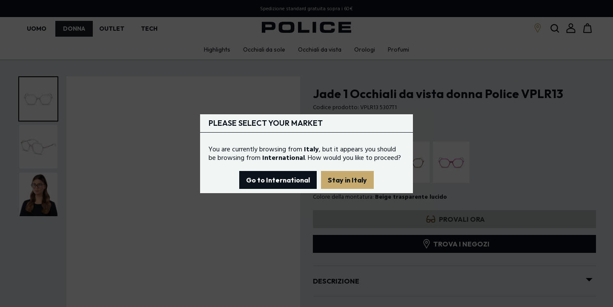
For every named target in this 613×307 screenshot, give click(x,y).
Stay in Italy (347, 180)
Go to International (278, 180)
